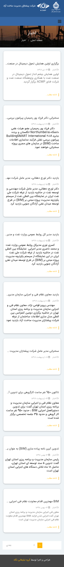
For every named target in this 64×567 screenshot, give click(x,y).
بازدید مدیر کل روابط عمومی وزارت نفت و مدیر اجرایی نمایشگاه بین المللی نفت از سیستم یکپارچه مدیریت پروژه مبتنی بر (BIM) (32, 234)
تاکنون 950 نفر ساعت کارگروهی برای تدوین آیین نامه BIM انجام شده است (32, 392)
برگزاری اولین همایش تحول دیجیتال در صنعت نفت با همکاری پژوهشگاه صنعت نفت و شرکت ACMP (32, 64)
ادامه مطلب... (51, 94)
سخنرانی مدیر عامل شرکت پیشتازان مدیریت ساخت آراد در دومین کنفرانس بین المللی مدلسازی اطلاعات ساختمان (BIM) (32, 351)
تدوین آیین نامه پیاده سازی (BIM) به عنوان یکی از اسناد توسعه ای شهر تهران (32, 449)
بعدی (8, 545)
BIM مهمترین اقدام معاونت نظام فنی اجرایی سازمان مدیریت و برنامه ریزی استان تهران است (32, 501)
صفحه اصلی (36, 40)
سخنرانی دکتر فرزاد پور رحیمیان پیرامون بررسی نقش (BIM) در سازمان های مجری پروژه (32, 118)
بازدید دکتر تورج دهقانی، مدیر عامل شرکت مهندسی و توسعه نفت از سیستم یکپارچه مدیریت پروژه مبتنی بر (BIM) (32, 178)
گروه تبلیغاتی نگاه (22, 560)
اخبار (54, 70)
